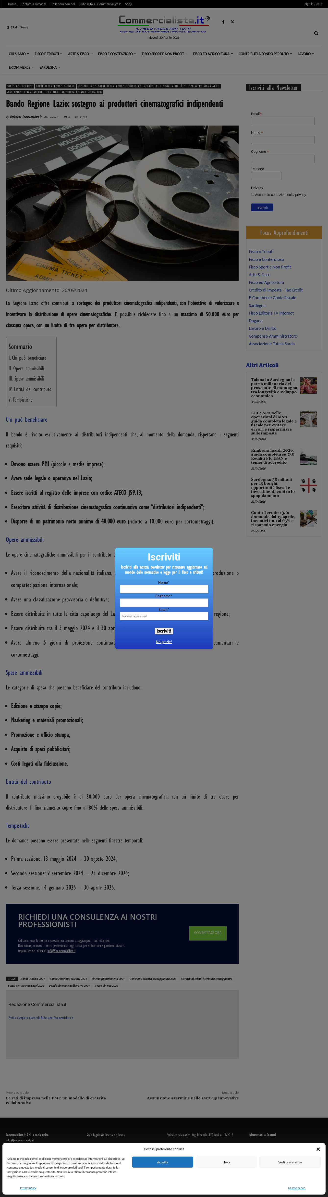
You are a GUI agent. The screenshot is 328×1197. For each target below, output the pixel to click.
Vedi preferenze (290, 1162)
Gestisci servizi (296, 1188)
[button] (318, 1149)
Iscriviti (164, 631)
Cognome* (163, 596)
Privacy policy (28, 1188)
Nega (226, 1162)
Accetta (162, 1162)
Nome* (164, 582)
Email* (164, 609)
